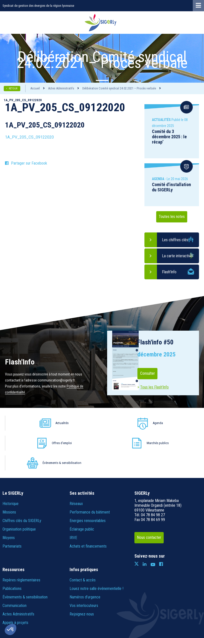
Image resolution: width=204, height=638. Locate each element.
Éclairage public (82, 489)
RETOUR (13, 88)
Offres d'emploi (108, 423)
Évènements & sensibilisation (183, 423)
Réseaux (76, 463)
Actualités (31, 423)
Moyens (9, 497)
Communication (15, 565)
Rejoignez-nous (82, 574)
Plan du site (22, 608)
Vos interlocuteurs (84, 565)
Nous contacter (153, 497)
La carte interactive (177, 255)
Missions (9, 472)
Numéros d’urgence (85, 557)
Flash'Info (169, 272)
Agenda (72, 423)
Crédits (120, 608)
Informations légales (50, 608)
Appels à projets (15, 582)
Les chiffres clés (175, 239)
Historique (11, 463)
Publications (12, 548)
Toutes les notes (171, 216)
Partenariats (12, 506)
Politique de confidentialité (90, 608)
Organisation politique (19, 489)
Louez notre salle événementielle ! (96, 548)
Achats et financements (88, 506)
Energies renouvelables (88, 480)
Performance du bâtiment (90, 472)
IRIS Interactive (179, 608)
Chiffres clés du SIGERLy (22, 480)
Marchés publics (147, 423)
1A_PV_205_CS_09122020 (29, 137)
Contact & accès (83, 540)
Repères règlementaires (21, 540)
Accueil (35, 88)
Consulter (151, 373)
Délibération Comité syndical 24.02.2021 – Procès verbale (119, 88)
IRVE (73, 497)
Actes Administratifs (61, 88)
